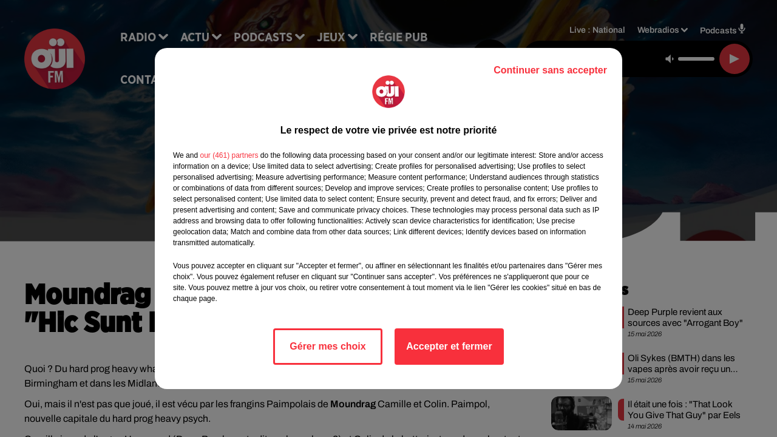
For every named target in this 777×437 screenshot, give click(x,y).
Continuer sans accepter (550, 70)
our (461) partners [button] (229, 155)
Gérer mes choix (327, 346)
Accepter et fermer (449, 346)
